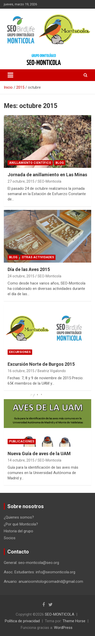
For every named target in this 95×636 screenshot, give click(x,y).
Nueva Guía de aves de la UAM (39, 453)
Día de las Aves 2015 (29, 269)
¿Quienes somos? (19, 517)
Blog (59, 163)
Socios (9, 538)
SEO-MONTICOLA (59, 614)
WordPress (63, 627)
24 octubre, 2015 (21, 276)
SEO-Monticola (49, 181)
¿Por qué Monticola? (21, 524)
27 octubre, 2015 (21, 181)
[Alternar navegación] (10, 75)
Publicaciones (21, 441)
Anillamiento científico (30, 163)
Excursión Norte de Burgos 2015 (41, 364)
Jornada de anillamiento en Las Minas (47, 174)
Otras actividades (38, 257)
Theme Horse (74, 621)
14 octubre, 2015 (21, 460)
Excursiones (20, 352)
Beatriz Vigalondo (51, 371)
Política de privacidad (22, 621)
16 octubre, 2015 (21, 371)
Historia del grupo (18, 531)
